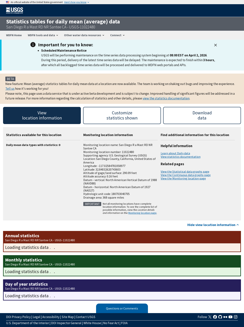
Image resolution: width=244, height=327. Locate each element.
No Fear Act (111, 323)
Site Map (68, 317)
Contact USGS (85, 317)
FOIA (124, 323)
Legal (36, 317)
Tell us (9, 89)
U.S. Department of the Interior (27, 323)
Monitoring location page (142, 213)
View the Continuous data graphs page (186, 175)
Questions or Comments (122, 308)
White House (92, 323)
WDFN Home (14, 35)
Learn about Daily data (175, 153)
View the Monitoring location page (183, 178)
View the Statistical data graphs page (185, 171)
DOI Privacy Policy (18, 317)
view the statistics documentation (166, 98)
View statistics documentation (181, 157)
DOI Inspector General (66, 323)
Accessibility (50, 317)
